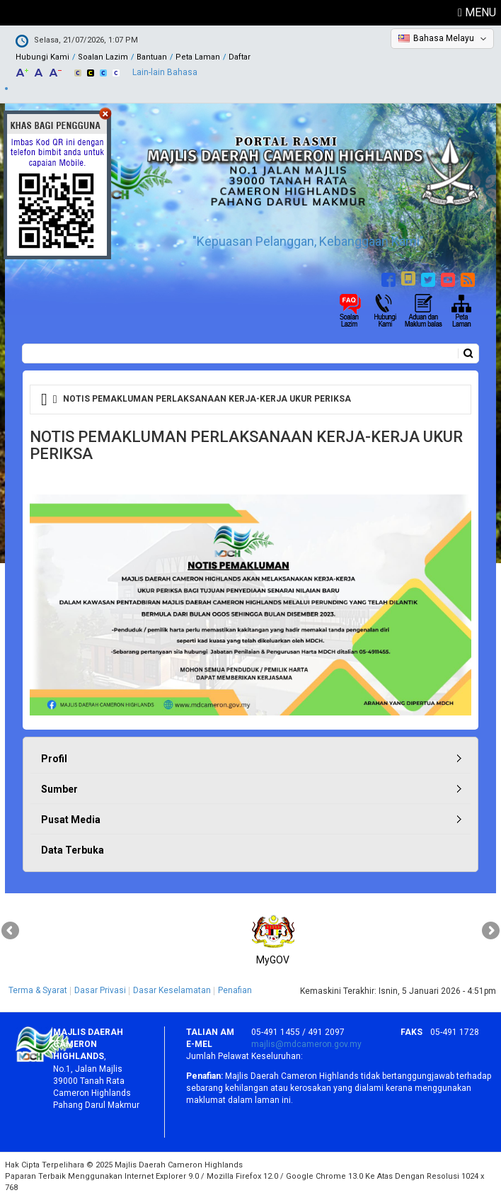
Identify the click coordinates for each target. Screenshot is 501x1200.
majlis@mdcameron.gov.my (306, 1044)
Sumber (59, 789)
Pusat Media (70, 819)
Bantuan (152, 57)
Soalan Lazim (103, 57)
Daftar (239, 57)
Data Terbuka (72, 850)
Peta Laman (197, 57)
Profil (54, 758)
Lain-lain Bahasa (164, 72)
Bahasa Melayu (443, 38)
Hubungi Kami (42, 57)
